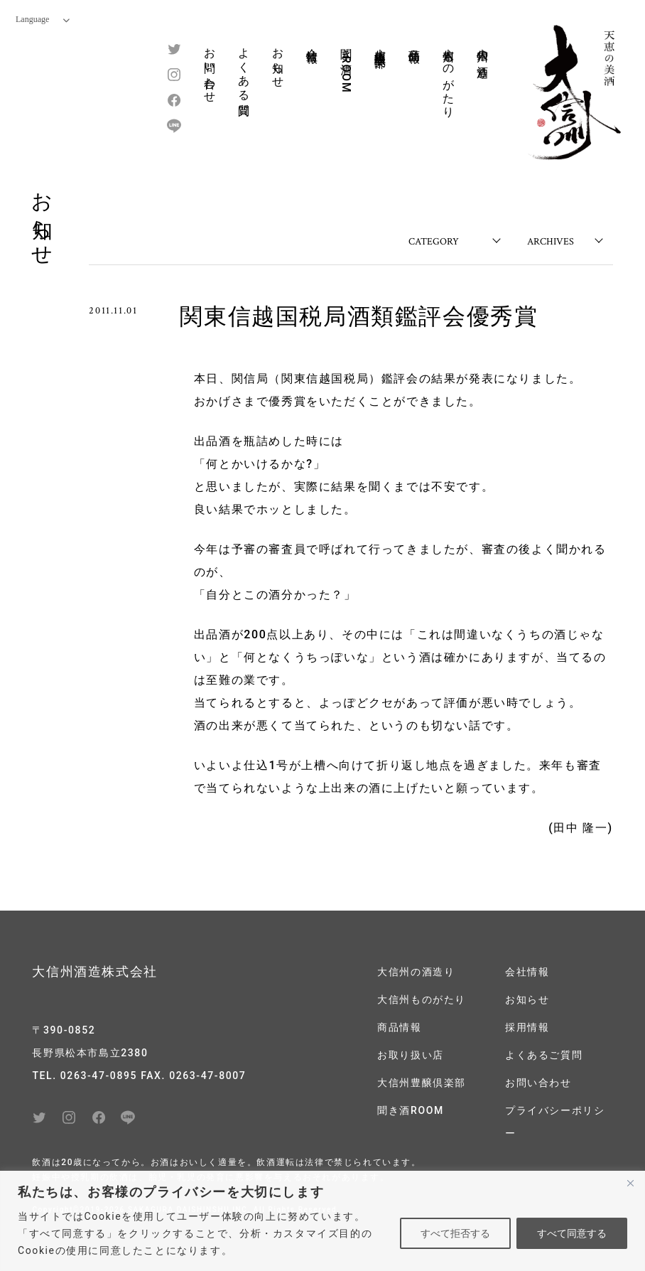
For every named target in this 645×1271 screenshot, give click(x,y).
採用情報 (527, 1027)
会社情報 (312, 42)
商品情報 (414, 42)
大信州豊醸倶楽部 (380, 44)
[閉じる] (630, 1182)
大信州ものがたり (448, 76)
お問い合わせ (210, 69)
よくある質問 (244, 69)
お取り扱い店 (410, 1055)
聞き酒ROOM (346, 66)
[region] (322, 1221)
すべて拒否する (455, 1233)
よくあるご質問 (543, 1055)
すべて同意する (572, 1233)
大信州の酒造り (482, 56)
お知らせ (278, 61)
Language (43, 19)
